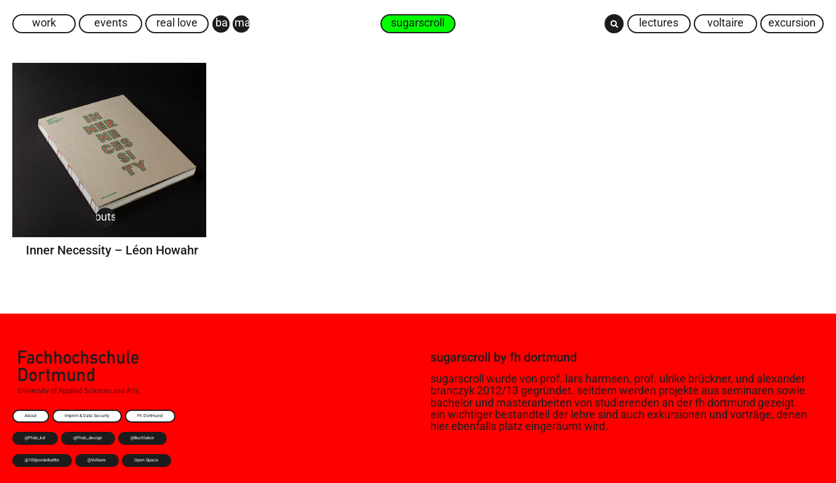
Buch (77, 217)
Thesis (170, 217)
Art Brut (42, 217)
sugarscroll (460, 357)
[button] (614, 23)
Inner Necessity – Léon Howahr (112, 250)
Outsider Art (122, 217)
